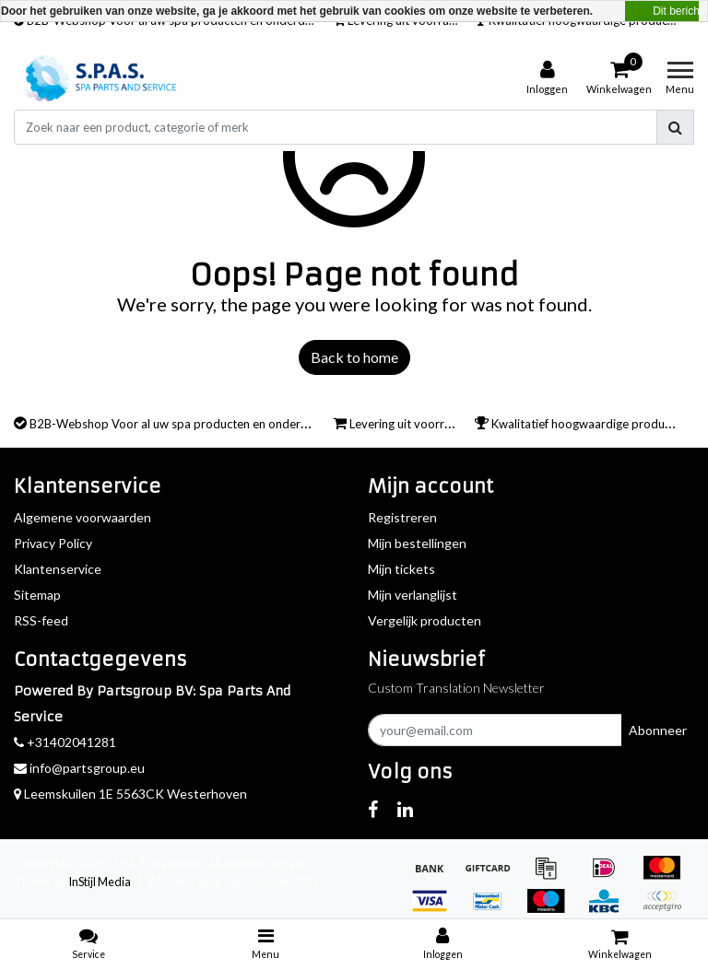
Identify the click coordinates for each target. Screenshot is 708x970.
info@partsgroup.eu (79, 768)
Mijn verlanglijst (412, 594)
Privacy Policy (53, 543)
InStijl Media (99, 881)
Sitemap (37, 594)
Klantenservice (57, 569)
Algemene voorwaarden (82, 517)
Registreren (402, 517)
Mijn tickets (401, 569)
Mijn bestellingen (417, 543)
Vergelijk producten (424, 620)
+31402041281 (65, 742)
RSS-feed (41, 620)
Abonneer (658, 730)
